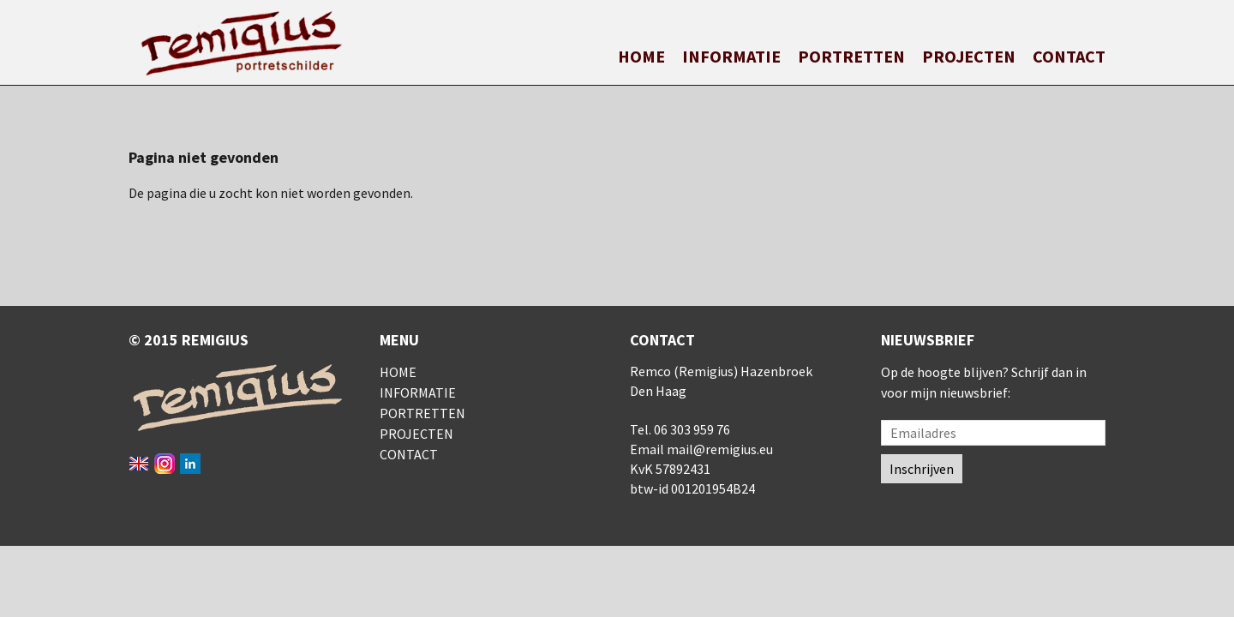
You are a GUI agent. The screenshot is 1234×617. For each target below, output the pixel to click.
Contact (1069, 56)
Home (641, 56)
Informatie (731, 56)
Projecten (968, 56)
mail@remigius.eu (720, 449)
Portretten (851, 56)
